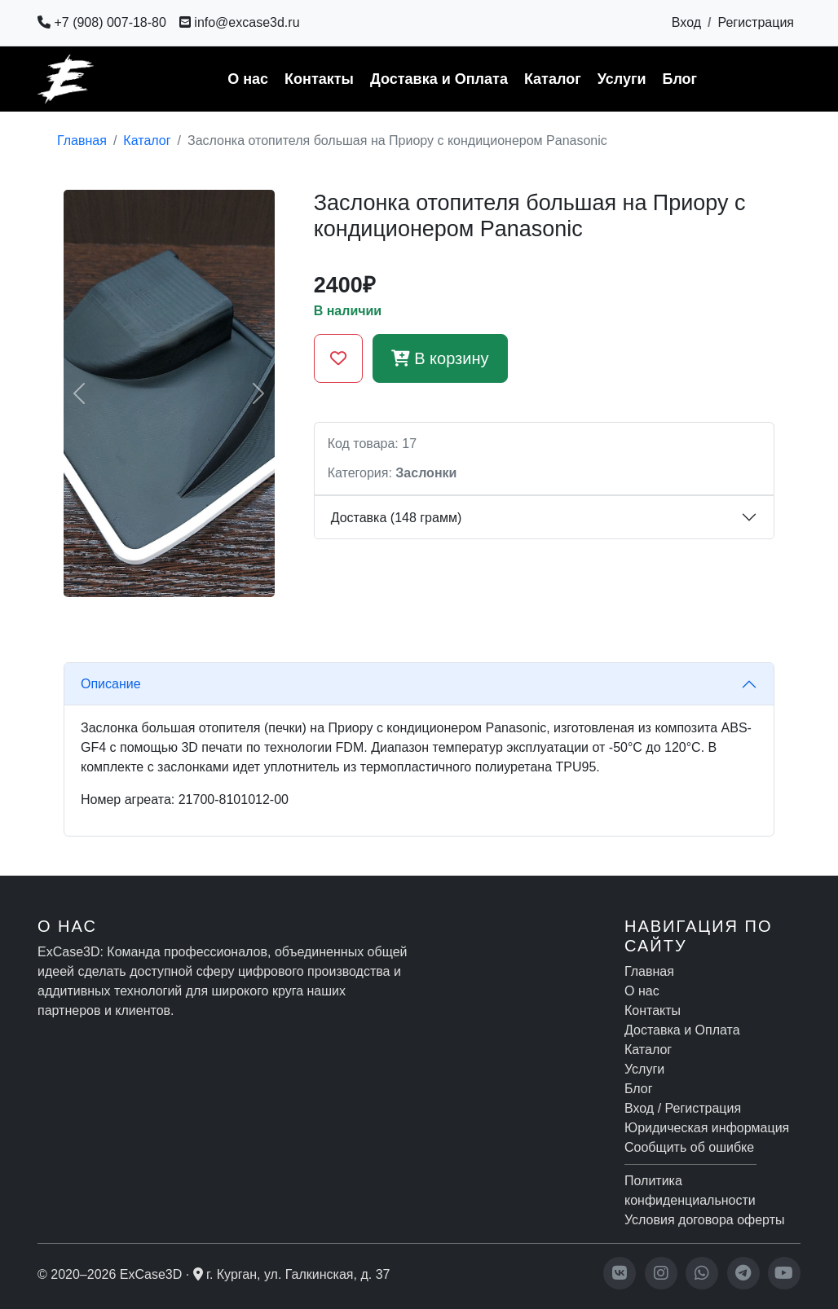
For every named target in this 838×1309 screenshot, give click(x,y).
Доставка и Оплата (439, 79)
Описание (111, 684)
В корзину (440, 358)
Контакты (319, 79)
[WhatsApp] (702, 1273)
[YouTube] (784, 1273)
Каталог (552, 79)
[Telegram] (743, 1273)
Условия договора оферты (704, 1220)
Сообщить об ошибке (689, 1147)
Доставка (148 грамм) (396, 518)
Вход (686, 22)
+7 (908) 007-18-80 (101, 22)
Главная (82, 140)
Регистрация (755, 22)
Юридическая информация (706, 1128)
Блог (679, 79)
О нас (247, 79)
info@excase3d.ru (239, 22)
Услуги (622, 79)
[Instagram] (661, 1273)
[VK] (619, 1273)
